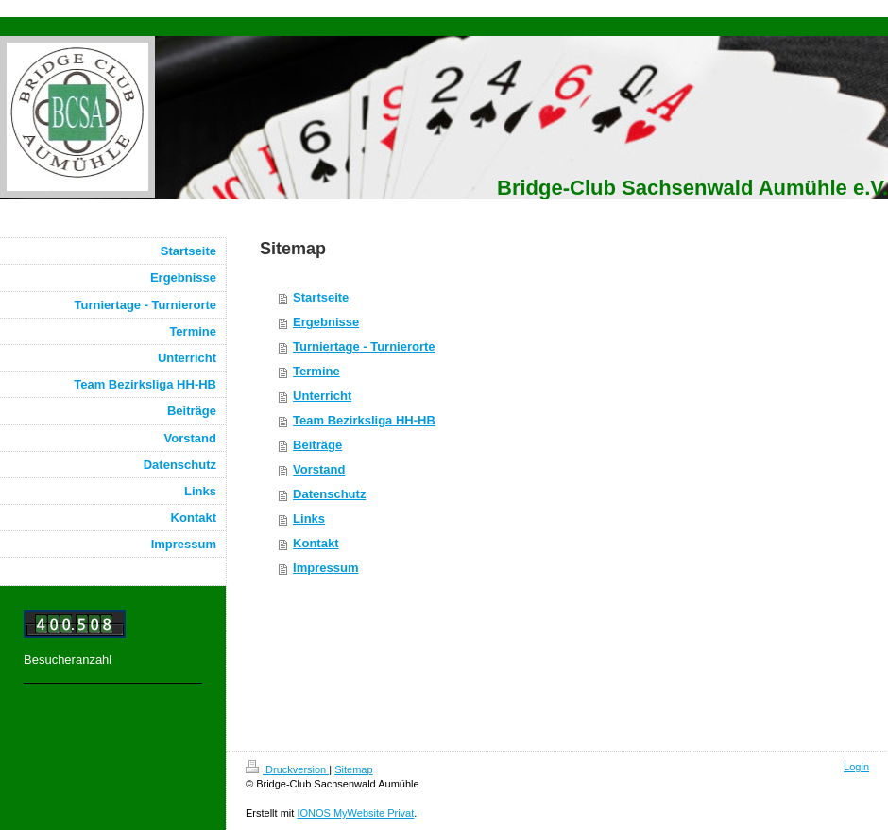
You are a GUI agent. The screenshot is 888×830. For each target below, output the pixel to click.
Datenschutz (329, 494)
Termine (316, 371)
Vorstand (319, 469)
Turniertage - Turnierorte (364, 346)
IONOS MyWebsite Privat (355, 813)
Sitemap (353, 769)
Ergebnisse (326, 322)
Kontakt (315, 543)
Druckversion (287, 769)
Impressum (325, 568)
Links (309, 518)
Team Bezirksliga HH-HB (364, 420)
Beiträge (317, 445)
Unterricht (322, 396)
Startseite (321, 297)
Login (856, 766)
